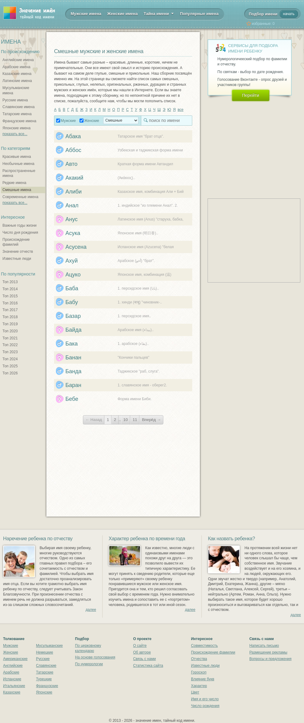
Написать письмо (264, 645)
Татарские (44, 672)
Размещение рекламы (268, 652)
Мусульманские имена (15, 90)
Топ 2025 (10, 366)
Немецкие (44, 652)
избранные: (263, 23)
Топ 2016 (10, 303)
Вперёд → (151, 419)
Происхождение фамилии (213, 652)
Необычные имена (18, 164)
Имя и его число (205, 699)
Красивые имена (16, 156)
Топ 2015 (10, 296)
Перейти (250, 95)
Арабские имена (16, 67)
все (180, 109)
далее (91, 610)
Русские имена (15, 100)
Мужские (68, 121)
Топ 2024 (10, 359)
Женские (91, 121)
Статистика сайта (148, 665)
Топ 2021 (10, 338)
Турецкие (44, 679)
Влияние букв (202, 679)
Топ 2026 (10, 373)
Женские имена (122, 13)
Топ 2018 (10, 317)
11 (135, 419)
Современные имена (20, 197)
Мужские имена (86, 13)
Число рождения (205, 706)
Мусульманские (49, 645)
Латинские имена (17, 81)
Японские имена (16, 128)
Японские (44, 692)
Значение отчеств (17, 251)
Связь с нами (144, 659)
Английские (13, 665)
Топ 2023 (10, 352)
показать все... (14, 134)
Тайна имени (159, 13)
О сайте (139, 645)
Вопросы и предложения (270, 659)
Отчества (199, 659)
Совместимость (204, 645)
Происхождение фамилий (16, 242)
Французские (47, 686)
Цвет (195, 692)
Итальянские (14, 686)
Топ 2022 (10, 345)
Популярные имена (199, 13)
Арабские (11, 672)
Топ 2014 (10, 289)
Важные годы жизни (19, 225)
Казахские (11, 692)
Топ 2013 (10, 282)
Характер (199, 686)
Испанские (12, 679)
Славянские (46, 665)
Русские (43, 659)
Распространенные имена (18, 173)
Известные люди (16, 258)
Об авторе (142, 652)
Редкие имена (14, 183)
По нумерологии (89, 664)
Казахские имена (16, 74)
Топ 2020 (10, 331)
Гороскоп (198, 672)
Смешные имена (16, 190)
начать (288, 14)
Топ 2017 (10, 310)
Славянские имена (18, 107)
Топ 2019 (10, 324)
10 (125, 419)
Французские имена (19, 121)
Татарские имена (17, 114)
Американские (15, 659)
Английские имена (18, 60)
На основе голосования (95, 657)
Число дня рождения (20, 232)
